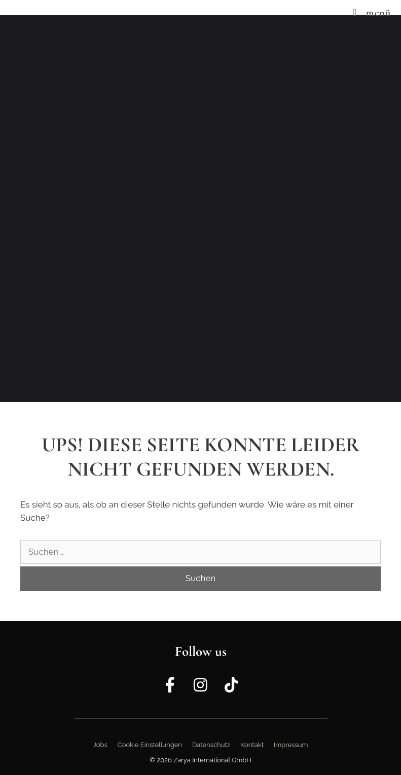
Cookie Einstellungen (150, 745)
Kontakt (252, 745)
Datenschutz (211, 745)
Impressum (291, 745)
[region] (200, 208)
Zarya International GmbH (212, 760)
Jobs (100, 745)
